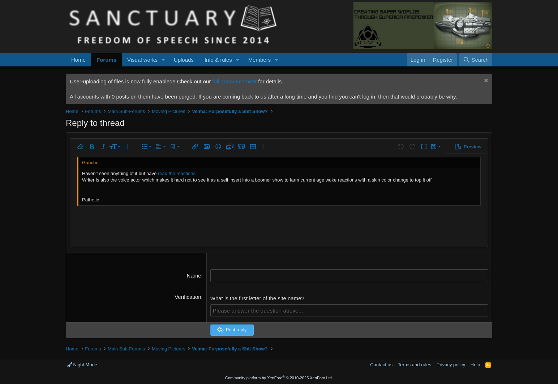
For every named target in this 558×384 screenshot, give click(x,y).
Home (78, 60)
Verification (188, 296)
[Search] (475, 59)
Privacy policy (451, 364)
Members (259, 60)
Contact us (381, 364)
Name (194, 275)
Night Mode (82, 364)
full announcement (234, 81)
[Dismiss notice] (485, 81)
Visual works (142, 60)
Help (475, 364)
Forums (106, 60)
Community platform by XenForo (279, 377)
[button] (163, 59)
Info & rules (218, 60)
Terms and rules (414, 364)
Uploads (184, 60)
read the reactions (177, 173)
